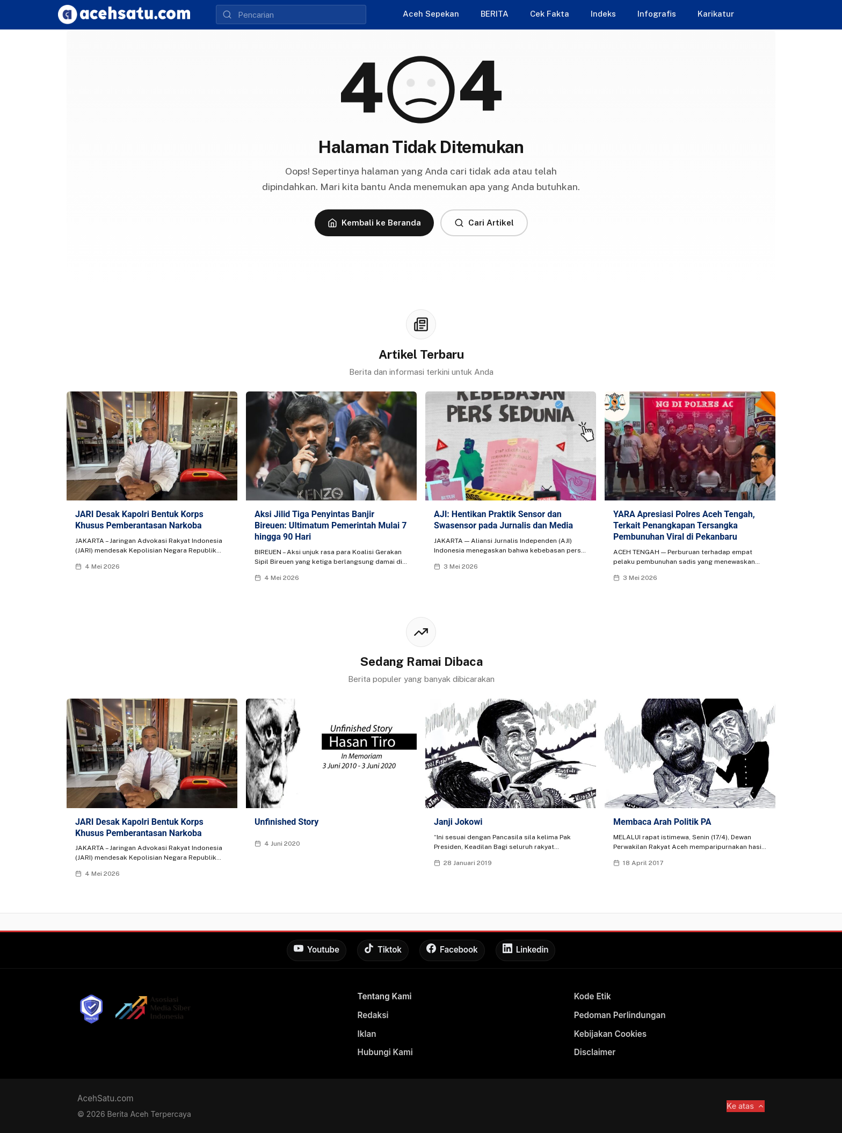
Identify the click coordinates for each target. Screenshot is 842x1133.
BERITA (495, 13)
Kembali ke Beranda (374, 223)
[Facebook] (452, 950)
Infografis (656, 13)
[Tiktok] (383, 950)
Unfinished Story (286, 822)
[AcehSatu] (124, 14)
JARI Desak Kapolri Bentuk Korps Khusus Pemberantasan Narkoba (139, 520)
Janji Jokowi (458, 822)
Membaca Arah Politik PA (662, 822)
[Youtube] (316, 950)
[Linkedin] (526, 950)
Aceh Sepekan (431, 13)
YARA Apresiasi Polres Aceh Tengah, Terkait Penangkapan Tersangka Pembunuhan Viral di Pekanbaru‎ (684, 525)
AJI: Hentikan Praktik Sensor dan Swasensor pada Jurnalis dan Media (503, 520)
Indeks (603, 13)
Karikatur (716, 13)
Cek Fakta (549, 13)
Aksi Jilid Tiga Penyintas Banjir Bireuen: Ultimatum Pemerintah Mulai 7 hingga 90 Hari (331, 525)
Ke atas (746, 1105)
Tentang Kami (385, 996)
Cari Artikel (484, 223)
